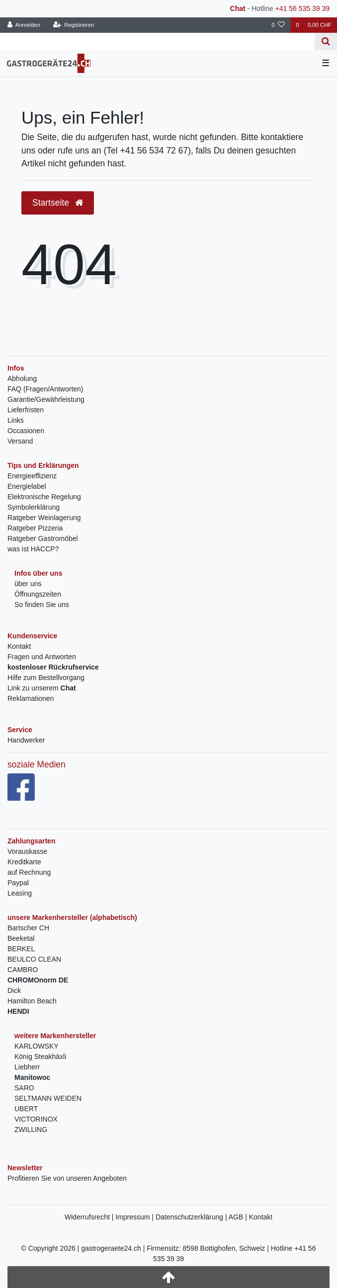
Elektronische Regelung (44, 497)
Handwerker (26, 740)
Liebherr (27, 1067)
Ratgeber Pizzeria (35, 528)
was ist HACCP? (33, 549)
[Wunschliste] (278, 25)
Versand (20, 441)
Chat (238, 8)
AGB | (239, 1217)
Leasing (19, 893)
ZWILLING (30, 1130)
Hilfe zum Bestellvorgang (45, 678)
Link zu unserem (41, 688)
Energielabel (26, 486)
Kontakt (19, 646)
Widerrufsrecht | (90, 1217)
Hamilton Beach (32, 1001)
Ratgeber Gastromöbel (42, 538)
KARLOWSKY (36, 1046)
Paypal (18, 883)
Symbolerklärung (33, 507)
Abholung (22, 378)
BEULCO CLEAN (34, 959)
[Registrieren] (73, 25)
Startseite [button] (57, 203)
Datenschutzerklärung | (192, 1217)
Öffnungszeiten (37, 594)
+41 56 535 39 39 (302, 8)
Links (15, 420)
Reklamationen (30, 698)
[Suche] (326, 41)
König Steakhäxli (40, 1057)
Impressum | (135, 1217)
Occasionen (25, 431)
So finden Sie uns (41, 604)
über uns (27, 584)
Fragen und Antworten (41, 657)
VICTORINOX (36, 1119)
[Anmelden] (24, 25)
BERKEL (21, 949)
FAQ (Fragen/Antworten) (45, 389)
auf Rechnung (29, 872)
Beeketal (20, 938)
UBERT (26, 1109)
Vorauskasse (27, 851)
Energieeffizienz (32, 476)
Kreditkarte (24, 862)
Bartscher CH (28, 928)
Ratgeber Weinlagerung (44, 518)
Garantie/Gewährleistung (45, 399)
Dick (14, 990)
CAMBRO (22, 970)
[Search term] (157, 41)
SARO (24, 1088)
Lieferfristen (25, 410)
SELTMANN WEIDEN (48, 1098)
